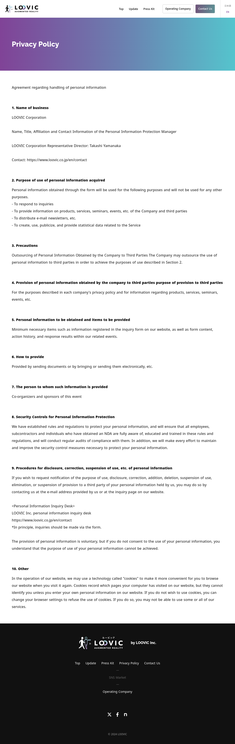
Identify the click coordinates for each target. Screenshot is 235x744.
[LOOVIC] (21, 9)
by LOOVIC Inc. (143, 643)
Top (121, 9)
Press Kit (149, 9)
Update (133, 9)
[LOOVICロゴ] (101, 643)
